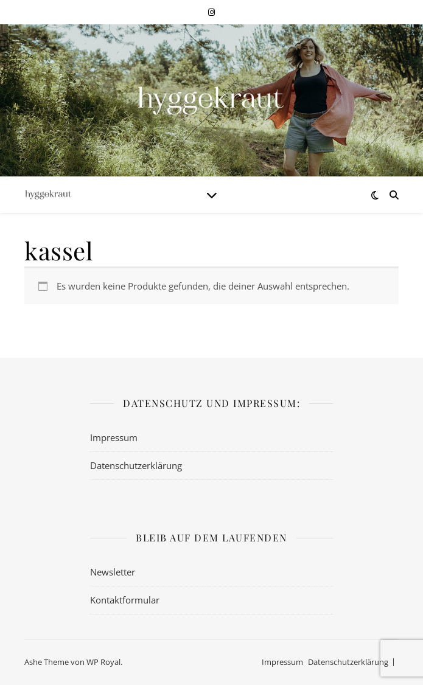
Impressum (114, 437)
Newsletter (112, 572)
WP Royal (103, 661)
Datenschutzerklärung (136, 465)
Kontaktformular (124, 600)
